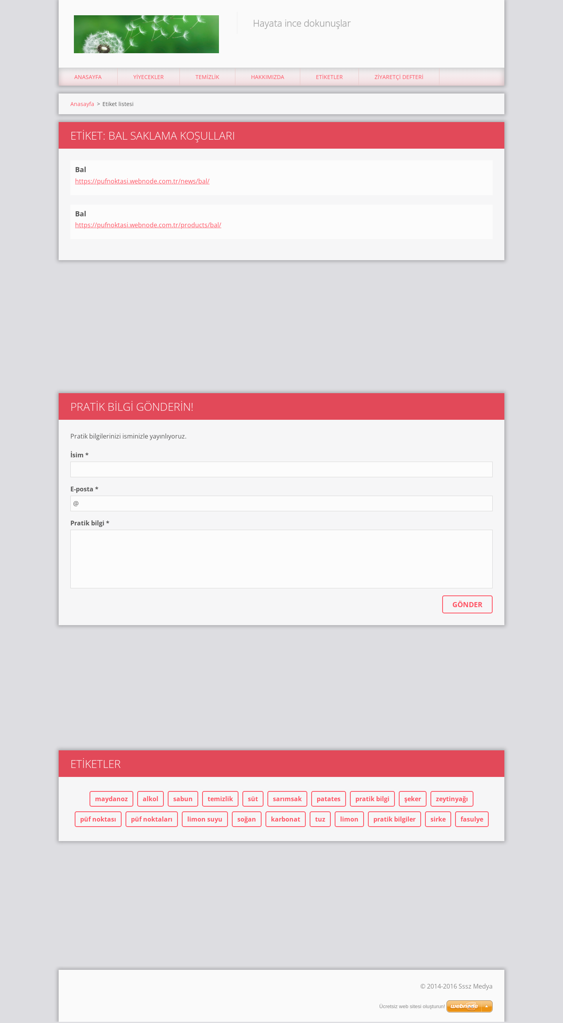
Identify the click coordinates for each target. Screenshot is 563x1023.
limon (349, 820)
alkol (150, 800)
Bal (80, 170)
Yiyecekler (148, 78)
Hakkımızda (267, 78)
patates (329, 800)
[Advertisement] (281, 324)
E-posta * (84, 490)
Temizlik (207, 78)
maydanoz (111, 800)
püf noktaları (151, 820)
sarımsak (287, 800)
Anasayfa (88, 78)
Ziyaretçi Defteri (399, 78)
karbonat (285, 820)
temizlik (220, 800)
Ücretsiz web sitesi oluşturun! (412, 1006)
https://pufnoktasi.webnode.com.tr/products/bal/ (148, 226)
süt (253, 800)
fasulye (472, 820)
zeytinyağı (452, 800)
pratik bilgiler (394, 820)
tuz (320, 820)
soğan (246, 820)
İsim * (79, 456)
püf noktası (98, 820)
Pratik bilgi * (89, 524)
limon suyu (204, 820)
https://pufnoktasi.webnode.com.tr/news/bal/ (142, 182)
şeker (412, 800)
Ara (484, 23)
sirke (438, 820)
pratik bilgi (372, 800)
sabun (183, 800)
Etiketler (329, 78)
